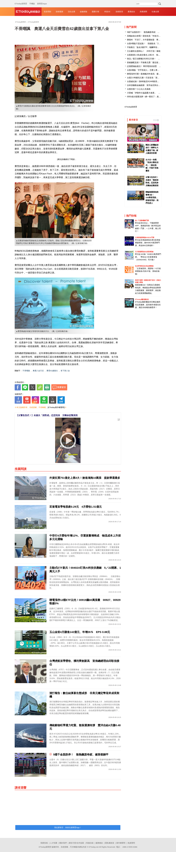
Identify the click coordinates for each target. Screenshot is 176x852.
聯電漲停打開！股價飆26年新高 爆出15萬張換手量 (149, 74)
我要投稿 (44, 843)
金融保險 (83, 12)
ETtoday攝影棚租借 (141, 299)
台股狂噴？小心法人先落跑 (138, 89)
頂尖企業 (71, 12)
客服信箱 (90, 843)
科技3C (107, 12)
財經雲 (28, 11)
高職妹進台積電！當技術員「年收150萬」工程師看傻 (150, 36)
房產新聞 (143, 12)
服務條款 (99, 843)
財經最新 (59, 12)
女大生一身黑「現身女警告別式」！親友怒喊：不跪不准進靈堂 (152, 165)
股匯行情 (95, 12)
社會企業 (155, 12)
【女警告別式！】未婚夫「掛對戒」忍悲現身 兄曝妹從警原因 (47, 415)
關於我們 (63, 843)
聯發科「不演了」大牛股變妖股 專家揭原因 (146, 40)
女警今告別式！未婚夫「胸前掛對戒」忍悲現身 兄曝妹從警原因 (152, 181)
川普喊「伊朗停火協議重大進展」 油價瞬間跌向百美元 (151, 93)
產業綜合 (131, 12)
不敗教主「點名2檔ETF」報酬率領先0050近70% (148, 47)
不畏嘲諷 (26, 371)
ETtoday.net (94, 847)
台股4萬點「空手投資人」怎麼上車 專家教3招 (147, 70)
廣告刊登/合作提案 (76, 843)
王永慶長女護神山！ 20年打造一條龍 (143, 51)
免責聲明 (131, 843)
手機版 (32, 1)
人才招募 (53, 843)
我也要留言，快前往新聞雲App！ (67, 827)
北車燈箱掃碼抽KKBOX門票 (144, 237)
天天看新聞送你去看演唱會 (144, 252)
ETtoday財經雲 (131, 107)
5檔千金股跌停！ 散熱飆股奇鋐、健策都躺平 (147, 32)
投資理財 (47, 12)
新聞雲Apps (42, 1)
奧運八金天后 (38, 371)
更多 (156, 120)
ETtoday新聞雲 (21, 1)
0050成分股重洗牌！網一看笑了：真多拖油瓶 (147, 97)
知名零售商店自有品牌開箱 (144, 266)
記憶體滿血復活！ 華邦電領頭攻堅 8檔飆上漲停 (148, 66)
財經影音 (119, 12)
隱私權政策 (109, 843)
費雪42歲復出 (52, 371)
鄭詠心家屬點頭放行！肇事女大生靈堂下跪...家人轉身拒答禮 (152, 149)
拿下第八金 (65, 371)
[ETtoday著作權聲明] (56, 407)
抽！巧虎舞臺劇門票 (142, 220)
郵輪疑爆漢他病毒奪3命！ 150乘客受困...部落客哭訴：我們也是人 (152, 197)
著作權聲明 (120, 843)
